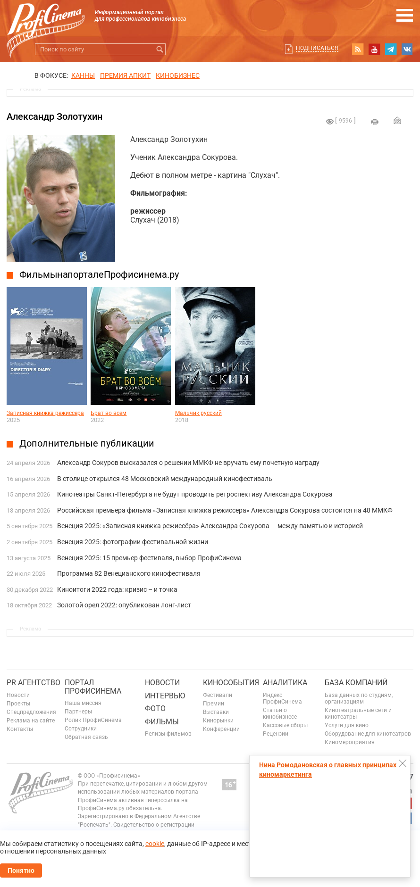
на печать (374, 121)
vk (407, 49)
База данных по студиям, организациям (359, 698)
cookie (154, 843)
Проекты (18, 703)
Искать (160, 49)
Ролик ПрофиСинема (93, 720)
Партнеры (78, 711)
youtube (374, 49)
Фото (155, 708)
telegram (390, 49)
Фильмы (162, 721)
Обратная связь (86, 737)
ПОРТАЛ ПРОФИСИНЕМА (93, 687)
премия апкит (125, 75)
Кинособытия (231, 682)
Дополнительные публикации (86, 443)
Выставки (216, 712)
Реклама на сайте (31, 720)
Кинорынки (218, 720)
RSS (357, 49)
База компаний (356, 682)
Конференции (221, 729)
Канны (83, 75)
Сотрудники (81, 728)
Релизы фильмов (168, 733)
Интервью (165, 695)
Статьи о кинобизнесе (280, 713)
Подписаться (317, 48)
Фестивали (217, 695)
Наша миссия (83, 703)
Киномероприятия (350, 742)
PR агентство (33, 682)
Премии (213, 703)
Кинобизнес (178, 75)
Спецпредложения (31, 712)
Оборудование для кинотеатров (368, 733)
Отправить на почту (397, 120)
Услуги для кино (347, 725)
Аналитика (285, 682)
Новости (18, 695)
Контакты (20, 729)
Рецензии (275, 733)
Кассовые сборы (285, 725)
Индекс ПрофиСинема (282, 698)
